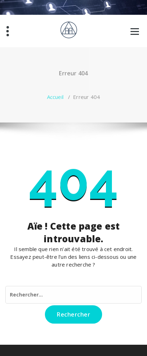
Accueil (55, 96)
